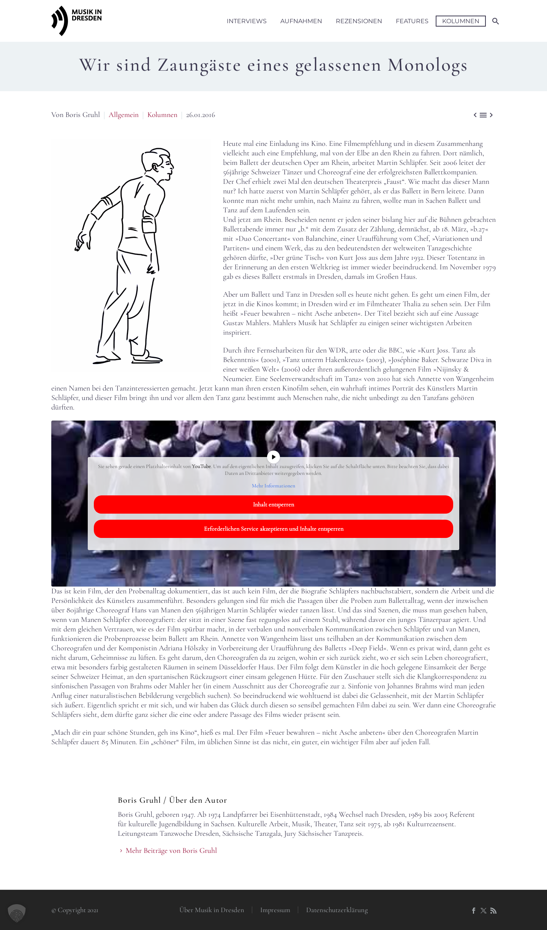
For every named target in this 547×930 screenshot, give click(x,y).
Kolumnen (460, 21)
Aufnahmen (301, 21)
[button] (16, 913)
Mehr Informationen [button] (273, 485)
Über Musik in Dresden (211, 910)
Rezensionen (359, 21)
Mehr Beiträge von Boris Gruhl (171, 850)
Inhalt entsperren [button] (273, 504)
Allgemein (124, 114)
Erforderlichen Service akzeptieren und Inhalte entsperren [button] (273, 529)
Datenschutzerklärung (337, 910)
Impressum (275, 910)
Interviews (247, 21)
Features (412, 21)
